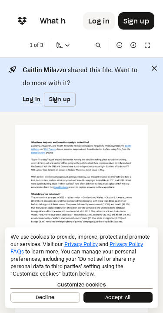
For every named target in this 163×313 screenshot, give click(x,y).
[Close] (154, 68)
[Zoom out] (119, 45)
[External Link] (128, 146)
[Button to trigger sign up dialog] (136, 21)
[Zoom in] (133, 45)
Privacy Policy (81, 244)
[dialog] (81, 267)
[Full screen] (147, 45)
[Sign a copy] (63, 45)
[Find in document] (98, 45)
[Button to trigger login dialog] (99, 21)
